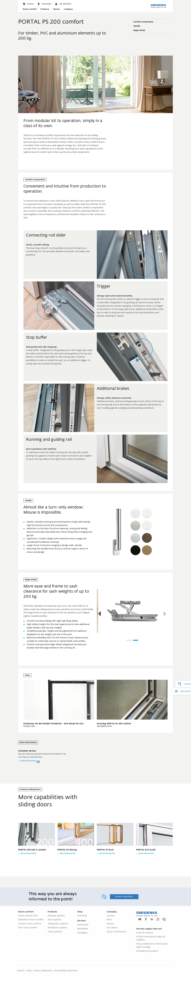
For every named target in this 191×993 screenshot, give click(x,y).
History (110, 924)
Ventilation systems (57, 928)
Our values (112, 928)
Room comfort (30, 9)
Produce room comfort (29, 924)
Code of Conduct (144, 933)
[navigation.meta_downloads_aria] (44, 3)
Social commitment (116, 932)
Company (68, 9)
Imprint (20, 971)
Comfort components (153, 22)
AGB (29, 971)
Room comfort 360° (28, 916)
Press (109, 920)
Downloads (83, 925)
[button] (63, 3)
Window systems (56, 916)
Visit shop (82, 916)
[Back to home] (158, 6)
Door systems (54, 920)
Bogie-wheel (153, 30)
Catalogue (82, 933)
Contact (111, 916)
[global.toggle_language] (28, 3)
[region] (132, 614)
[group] (132, 611)
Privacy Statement (42, 971)
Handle (153, 26)
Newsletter (82, 929)
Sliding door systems (58, 924)
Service (56, 9)
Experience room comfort (31, 920)
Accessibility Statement (65, 971)
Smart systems (55, 932)
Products (45, 9)
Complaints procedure (147, 951)
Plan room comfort (27, 928)
